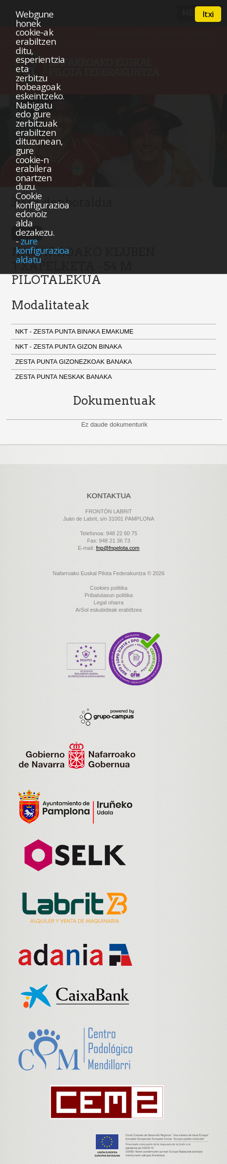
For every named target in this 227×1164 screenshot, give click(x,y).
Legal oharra (109, 602)
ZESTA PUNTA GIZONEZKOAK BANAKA (75, 361)
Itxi (208, 14)
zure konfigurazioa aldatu (42, 250)
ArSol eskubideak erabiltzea (108, 610)
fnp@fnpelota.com (117, 548)
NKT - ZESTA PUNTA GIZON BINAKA (70, 346)
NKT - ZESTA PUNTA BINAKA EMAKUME (75, 331)
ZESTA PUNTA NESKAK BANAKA (65, 376)
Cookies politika (108, 588)
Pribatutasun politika (109, 595)
